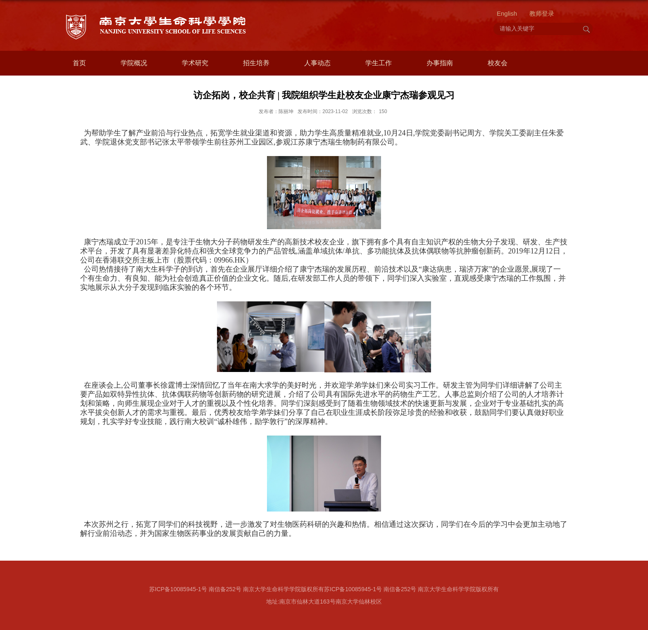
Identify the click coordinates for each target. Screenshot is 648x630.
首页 (79, 62)
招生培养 (256, 62)
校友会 (497, 62)
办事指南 (439, 62)
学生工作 (378, 62)
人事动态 (317, 62)
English (507, 13)
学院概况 (134, 62)
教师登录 (541, 13)
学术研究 (195, 62)
